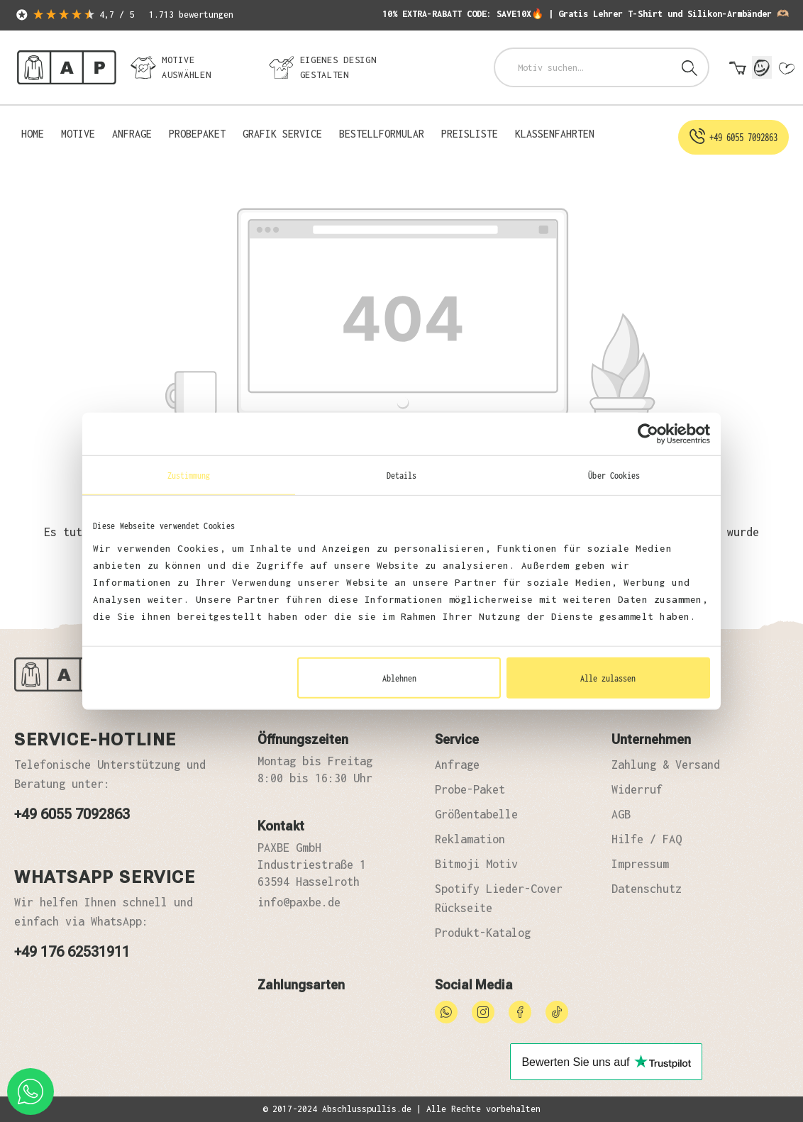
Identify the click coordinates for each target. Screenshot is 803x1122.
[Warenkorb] (737, 68)
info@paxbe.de (298, 902)
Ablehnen (399, 677)
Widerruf (637, 789)
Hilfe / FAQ (646, 839)
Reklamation (470, 839)
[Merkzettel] (785, 68)
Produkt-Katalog (483, 932)
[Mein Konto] (762, 67)
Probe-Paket (470, 789)
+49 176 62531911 (72, 951)
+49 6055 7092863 (72, 814)
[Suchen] (689, 67)
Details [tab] (402, 475)
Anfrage (457, 764)
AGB (621, 814)
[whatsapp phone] (30, 1091)
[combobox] (583, 67)
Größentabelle (476, 814)
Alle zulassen (608, 677)
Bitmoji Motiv (476, 863)
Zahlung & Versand (665, 764)
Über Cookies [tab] (614, 475)
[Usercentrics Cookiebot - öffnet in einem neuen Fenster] (648, 434)
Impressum (640, 863)
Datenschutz (646, 888)
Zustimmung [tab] (189, 475)
